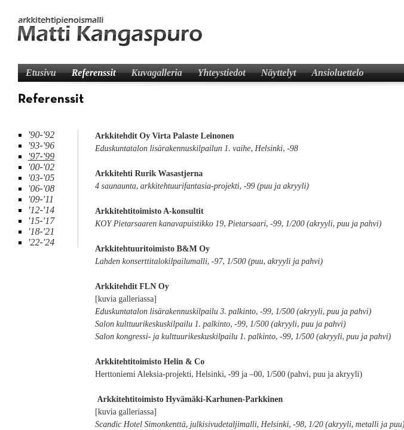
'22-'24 (41, 242)
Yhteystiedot (222, 72)
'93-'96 (41, 145)
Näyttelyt (278, 72)
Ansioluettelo (337, 72)
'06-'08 (41, 188)
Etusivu (41, 72)
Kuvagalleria (156, 72)
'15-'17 (41, 221)
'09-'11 (41, 199)
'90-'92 (41, 135)
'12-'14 (41, 210)
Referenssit (94, 72)
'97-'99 (41, 156)
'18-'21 (41, 231)
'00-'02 (41, 167)
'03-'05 (41, 178)
